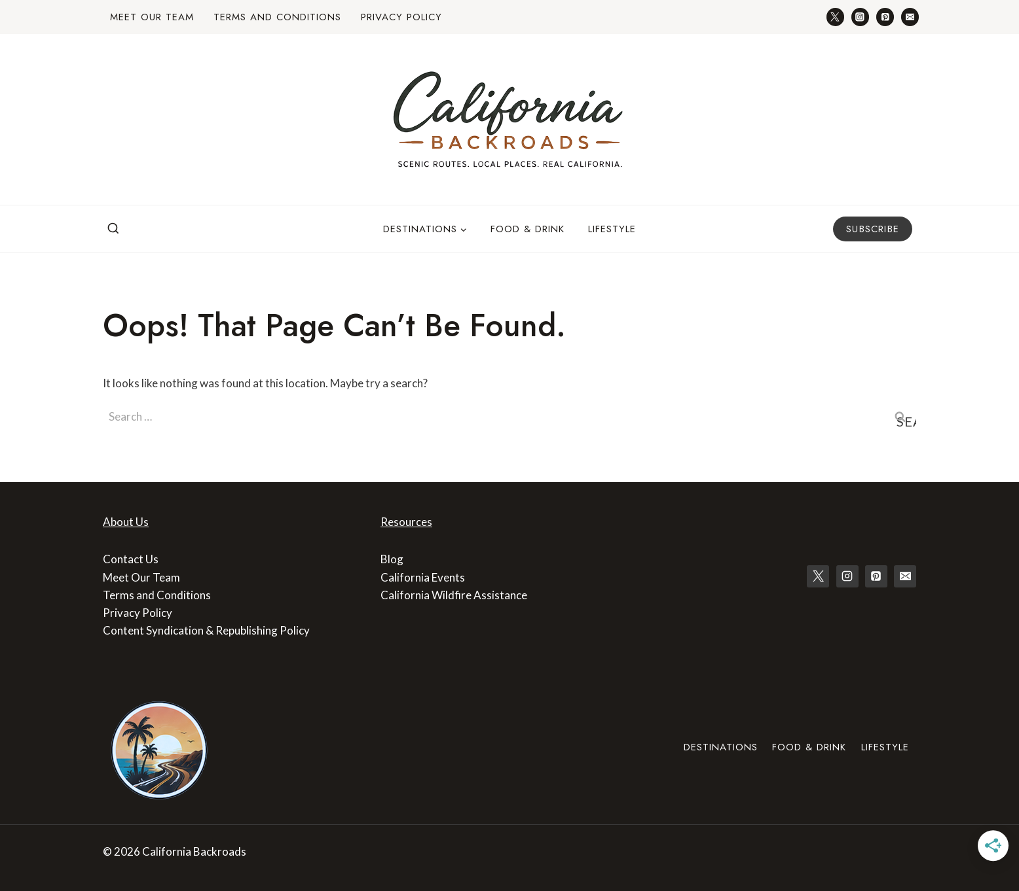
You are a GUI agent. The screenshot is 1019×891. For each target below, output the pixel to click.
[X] (818, 576)
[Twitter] (835, 17)
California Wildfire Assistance (453, 595)
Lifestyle (612, 229)
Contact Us (130, 559)
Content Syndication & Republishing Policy (206, 630)
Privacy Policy (401, 17)
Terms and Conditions (277, 17)
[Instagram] (860, 17)
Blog (391, 559)
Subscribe (872, 229)
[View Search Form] (113, 229)
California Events (422, 577)
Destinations (721, 747)
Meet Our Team (152, 17)
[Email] (910, 17)
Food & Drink (528, 229)
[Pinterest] (885, 17)
